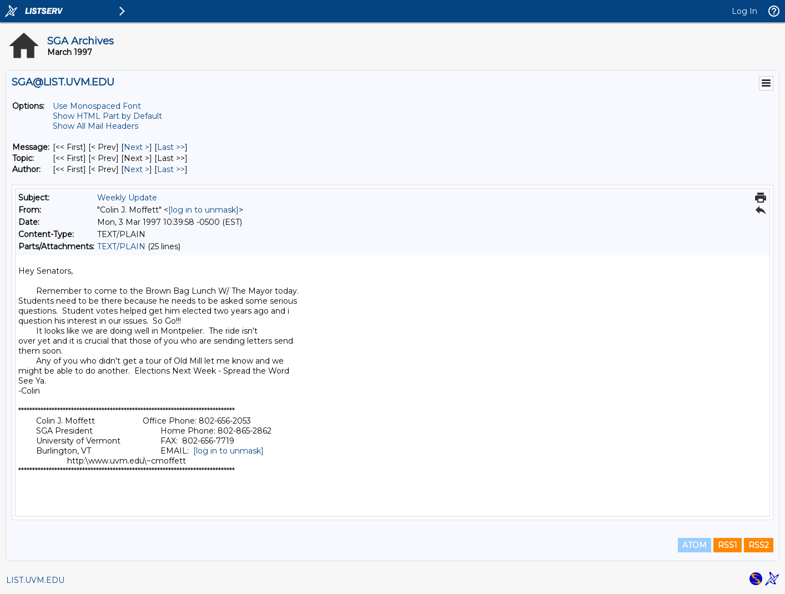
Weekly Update (127, 198)
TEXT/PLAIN (121, 246)
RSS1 (727, 545)
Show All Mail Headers (95, 126)
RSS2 (758, 545)
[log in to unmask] (203, 210)
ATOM (694, 545)
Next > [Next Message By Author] (136, 169)
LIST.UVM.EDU (35, 580)
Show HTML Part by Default (107, 116)
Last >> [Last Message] (171, 147)
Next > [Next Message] (136, 147)
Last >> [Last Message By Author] (171, 169)
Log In (744, 11)
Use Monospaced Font (97, 106)
